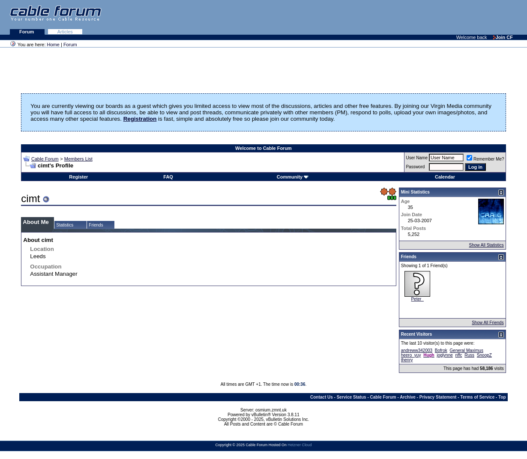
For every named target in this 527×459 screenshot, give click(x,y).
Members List (78, 158)
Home (53, 44)
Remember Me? (485, 159)
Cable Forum (45, 158)
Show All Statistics (486, 245)
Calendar (445, 176)
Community (293, 176)
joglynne (445, 355)
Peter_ (417, 299)
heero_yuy (411, 355)
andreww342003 (416, 350)
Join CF (503, 37)
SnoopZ (484, 355)
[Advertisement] (422, 17)
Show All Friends (487, 322)
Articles (65, 31)
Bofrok (441, 350)
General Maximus (466, 350)
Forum (27, 31)
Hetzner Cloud (299, 445)
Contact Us (321, 397)
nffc (458, 355)
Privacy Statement (438, 397)
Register (78, 176)
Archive (408, 397)
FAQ (168, 176)
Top (502, 397)
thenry (407, 360)
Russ (469, 355)
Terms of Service (477, 397)
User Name (417, 157)
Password (415, 166)
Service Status (351, 397)
